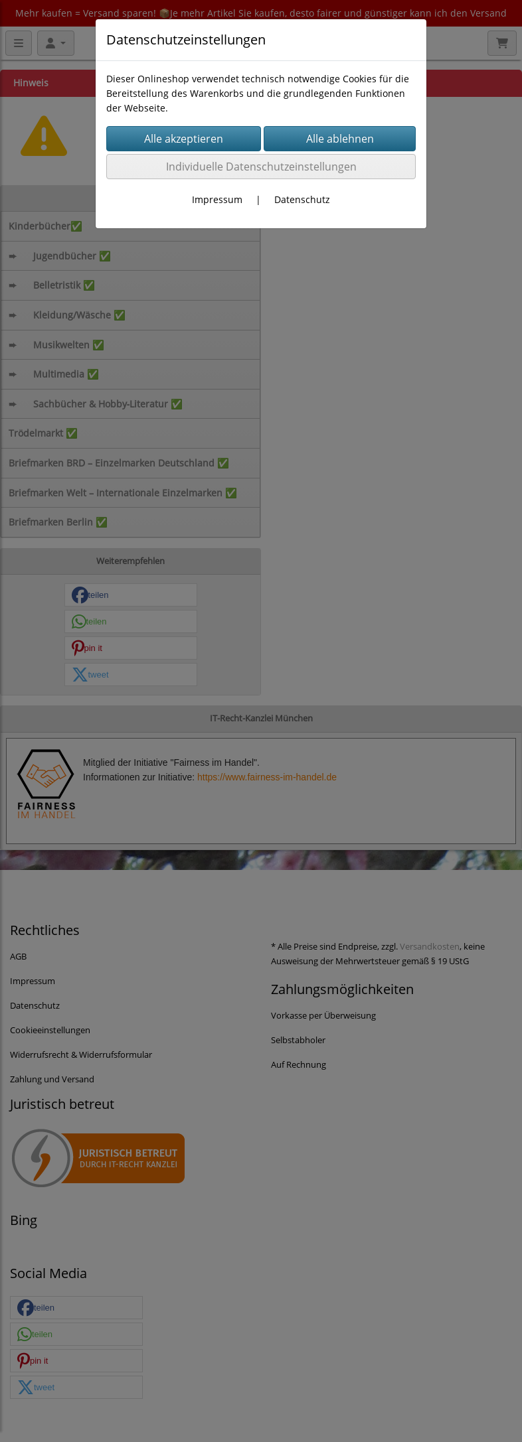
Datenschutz (302, 199)
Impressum (217, 199)
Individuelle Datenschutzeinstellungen (261, 166)
